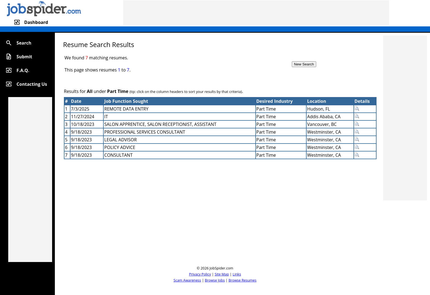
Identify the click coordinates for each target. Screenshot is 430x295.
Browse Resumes (242, 280)
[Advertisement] (256, 12)
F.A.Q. (22, 70)
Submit (24, 57)
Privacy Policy (200, 274)
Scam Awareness (187, 280)
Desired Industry (274, 101)
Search (23, 43)
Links (237, 274)
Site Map (222, 274)
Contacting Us (31, 84)
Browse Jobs (215, 280)
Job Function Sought (126, 101)
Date (76, 101)
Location (316, 101)
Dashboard (36, 22)
